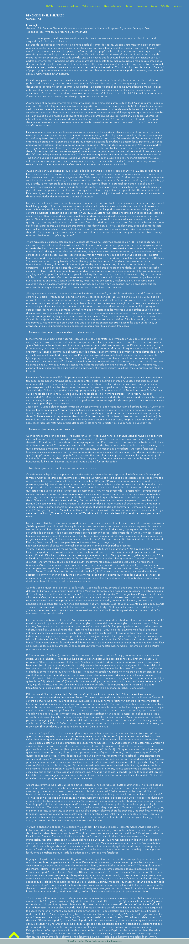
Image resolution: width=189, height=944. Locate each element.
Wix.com (117, 940)
